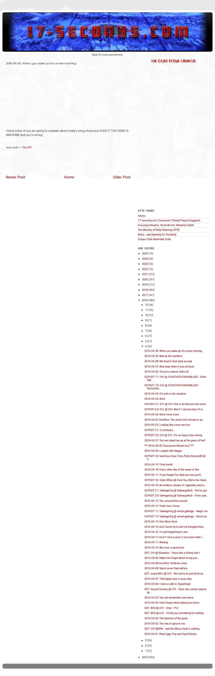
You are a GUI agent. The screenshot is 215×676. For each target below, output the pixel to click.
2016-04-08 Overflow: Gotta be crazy (165, 563)
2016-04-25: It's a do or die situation (165, 393)
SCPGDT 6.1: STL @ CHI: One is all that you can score (175, 404)
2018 (145, 289)
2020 (145, 279)
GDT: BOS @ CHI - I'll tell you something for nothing (174, 613)
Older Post (121, 177)
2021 (145, 274)
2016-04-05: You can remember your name (169, 597)
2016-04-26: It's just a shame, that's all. (166, 371)
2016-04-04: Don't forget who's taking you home (171, 602)
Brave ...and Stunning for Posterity (157, 234)
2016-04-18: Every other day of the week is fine (171, 469)
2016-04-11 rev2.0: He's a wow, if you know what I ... (174, 537)
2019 (145, 284)
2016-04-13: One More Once (160, 521)
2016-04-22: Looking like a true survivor (167, 424)
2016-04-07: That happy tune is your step (168, 578)
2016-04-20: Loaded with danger (163, 450)
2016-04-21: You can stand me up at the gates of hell (174, 440)
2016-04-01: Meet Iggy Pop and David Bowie (170, 634)
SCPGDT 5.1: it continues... (159, 430)
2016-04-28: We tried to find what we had (168, 361)
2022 (145, 269)
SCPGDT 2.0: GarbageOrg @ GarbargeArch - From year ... (176, 495)
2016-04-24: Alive (154, 398)
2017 (145, 295)
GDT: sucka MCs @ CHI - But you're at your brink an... (174, 573)
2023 (145, 263)
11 (147, 310)
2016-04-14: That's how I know (162, 505)
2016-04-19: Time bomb (158, 464)
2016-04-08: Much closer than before (165, 568)
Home (69, 177)
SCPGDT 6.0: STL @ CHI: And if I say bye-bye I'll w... (174, 409)
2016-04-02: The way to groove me (164, 623)
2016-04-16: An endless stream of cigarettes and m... (175, 485)
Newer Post (15, 177)
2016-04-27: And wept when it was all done (169, 366)
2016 (145, 300)
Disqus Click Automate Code (154, 239)
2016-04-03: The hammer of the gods (166, 618)
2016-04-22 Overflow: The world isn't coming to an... (174, 419)
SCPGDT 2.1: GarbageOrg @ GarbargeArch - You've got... (176, 490)
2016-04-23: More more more (161, 414)
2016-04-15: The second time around (165, 500)
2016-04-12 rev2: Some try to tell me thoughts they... (174, 526)
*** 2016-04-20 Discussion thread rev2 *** (169, 445)
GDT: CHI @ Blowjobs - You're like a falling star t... (172, 552)
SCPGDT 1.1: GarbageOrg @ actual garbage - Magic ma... (176, 511)
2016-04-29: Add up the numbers (163, 356)
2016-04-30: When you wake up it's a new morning (173, 350)
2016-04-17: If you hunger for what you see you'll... (173, 474)
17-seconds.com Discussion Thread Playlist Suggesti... (169, 220)
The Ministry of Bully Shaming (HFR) (159, 229)
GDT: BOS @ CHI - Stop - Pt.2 (161, 608)
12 (147, 304)
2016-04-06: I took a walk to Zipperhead (167, 583)
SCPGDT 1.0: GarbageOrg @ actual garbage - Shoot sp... (176, 516)
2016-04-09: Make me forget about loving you (170, 557)
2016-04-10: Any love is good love (164, 547)
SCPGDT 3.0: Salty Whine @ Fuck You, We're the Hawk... (176, 480)
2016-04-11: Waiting (156, 542)
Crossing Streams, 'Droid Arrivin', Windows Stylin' (166, 225)
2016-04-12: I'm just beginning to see (166, 531)
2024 (145, 258)
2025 (145, 253)
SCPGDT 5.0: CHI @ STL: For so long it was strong (173, 435)
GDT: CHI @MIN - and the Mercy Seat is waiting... (172, 628)
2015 (145, 657)
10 (147, 315)
